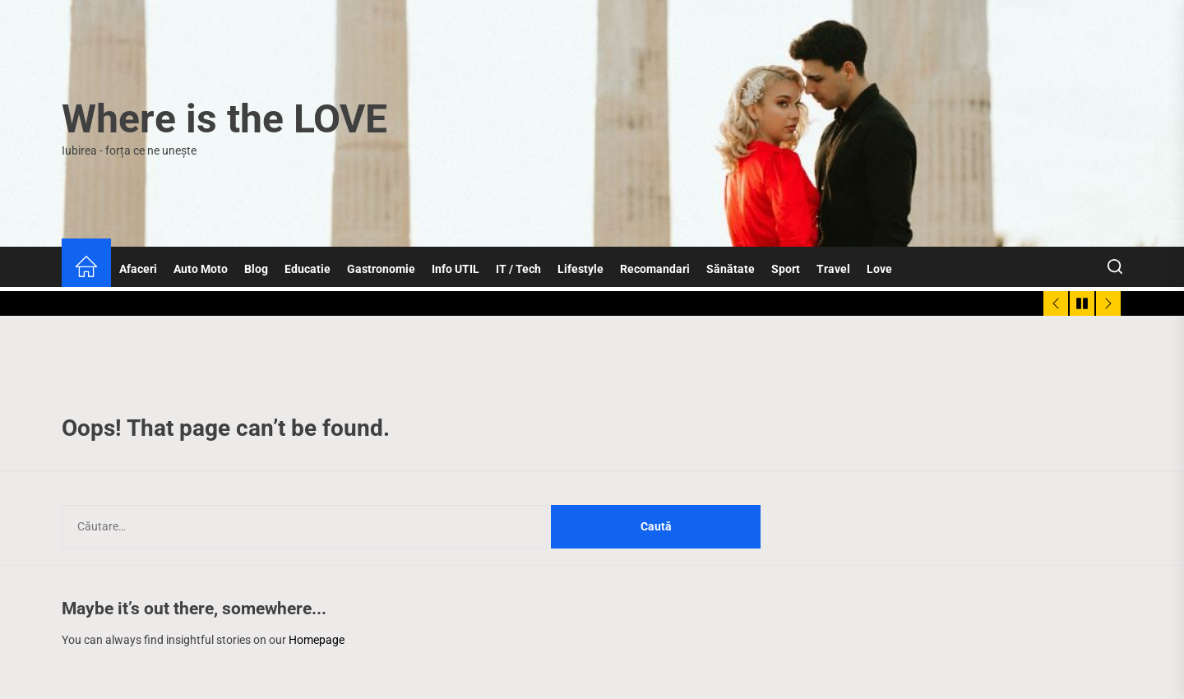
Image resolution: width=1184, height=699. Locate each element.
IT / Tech (518, 268)
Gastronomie (381, 268)
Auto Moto (200, 268)
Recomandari (655, 268)
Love (879, 268)
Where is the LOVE (224, 118)
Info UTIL (455, 268)
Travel (833, 268)
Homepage (317, 639)
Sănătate (730, 268)
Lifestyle (580, 268)
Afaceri (138, 268)
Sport (785, 268)
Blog (256, 268)
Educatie (307, 268)
